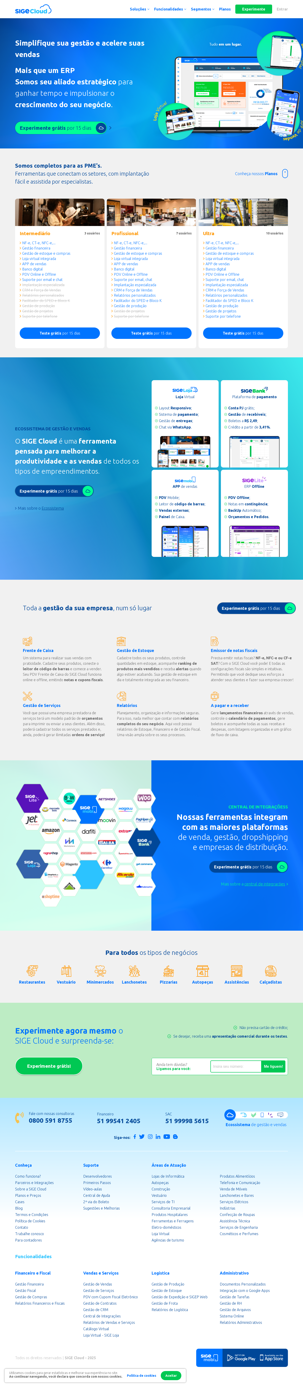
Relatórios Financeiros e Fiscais (40, 1303)
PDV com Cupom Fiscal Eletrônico (110, 1297)
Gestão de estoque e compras (46, 253)
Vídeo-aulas (92, 1189)
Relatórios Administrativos (241, 1322)
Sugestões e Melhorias (101, 1208)
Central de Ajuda (96, 1195)
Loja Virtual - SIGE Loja (101, 1335)
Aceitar (171, 1375)
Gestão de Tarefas (234, 1297)
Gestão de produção (38, 306)
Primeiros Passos (97, 1183)
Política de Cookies (30, 1221)
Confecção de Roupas (237, 1215)
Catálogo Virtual (96, 1329)
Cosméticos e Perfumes (239, 1234)
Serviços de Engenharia (239, 1227)
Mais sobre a (253, 884)
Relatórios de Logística (170, 1310)
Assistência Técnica (235, 1221)
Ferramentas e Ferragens (173, 1221)
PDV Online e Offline (39, 274)
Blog (19, 1208)
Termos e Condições (31, 1215)
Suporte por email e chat (42, 280)
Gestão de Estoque (167, 1290)
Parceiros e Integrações (34, 1183)
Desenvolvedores (97, 1176)
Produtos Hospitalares (170, 1215)
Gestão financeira (36, 248)
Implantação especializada (43, 285)
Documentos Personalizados (243, 1284)
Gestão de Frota (165, 1303)
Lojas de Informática (168, 1176)
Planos (225, 9)
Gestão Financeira (29, 1284)
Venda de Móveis (233, 1189)
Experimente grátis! (49, 1066)
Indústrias (227, 1208)
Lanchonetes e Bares (237, 1195)
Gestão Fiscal (25, 1290)
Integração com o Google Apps (245, 1290)
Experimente (253, 9)
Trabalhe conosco (29, 1234)
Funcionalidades (168, 9)
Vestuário (159, 1195)
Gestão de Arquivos (235, 1310)
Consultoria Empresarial (171, 1208)
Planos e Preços (28, 1195)
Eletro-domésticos (166, 1227)
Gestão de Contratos (100, 1303)
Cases (19, 1202)
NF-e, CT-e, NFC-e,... (39, 243)
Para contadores (28, 1240)
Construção (161, 1189)
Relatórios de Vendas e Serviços (109, 1322)
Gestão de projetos (37, 311)
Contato (21, 1227)
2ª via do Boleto (96, 1202)
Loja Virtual (160, 1234)
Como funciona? (28, 1176)
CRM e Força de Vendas (41, 290)
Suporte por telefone (39, 316)
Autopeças (160, 1183)
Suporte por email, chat (133, 280)
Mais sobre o (41, 508)
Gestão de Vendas (97, 1284)
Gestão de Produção (168, 1284)
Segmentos (201, 9)
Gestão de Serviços (98, 1290)
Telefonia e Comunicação (240, 1183)
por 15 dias (60, 333)
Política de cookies (141, 1375)
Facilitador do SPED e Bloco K (46, 301)
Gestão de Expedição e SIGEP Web (180, 1297)
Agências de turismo (168, 1240)
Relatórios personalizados (43, 295)
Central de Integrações (102, 1316)
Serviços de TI (163, 1202)
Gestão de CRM (95, 1310)
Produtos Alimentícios (237, 1176)
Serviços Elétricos (234, 1202)
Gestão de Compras (31, 1297)
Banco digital (32, 269)
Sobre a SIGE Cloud (30, 1189)
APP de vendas (34, 264)
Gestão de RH (231, 1303)
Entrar (282, 9)
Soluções (138, 9)
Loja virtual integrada (39, 259)
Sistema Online (232, 1316)
